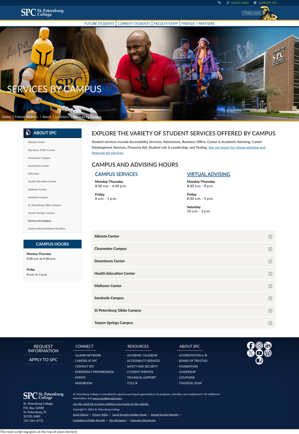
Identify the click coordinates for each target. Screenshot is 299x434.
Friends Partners (26, 117)
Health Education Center (42, 181)
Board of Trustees (193, 360)
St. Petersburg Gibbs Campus (44, 205)
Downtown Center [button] (109, 261)
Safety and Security (142, 366)
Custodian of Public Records (89, 420)
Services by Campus (39, 220)
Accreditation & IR (193, 355)
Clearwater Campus (39, 158)
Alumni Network (88, 355)
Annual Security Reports (165, 414)
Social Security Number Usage (129, 414)
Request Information (43, 348)
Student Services (140, 372)
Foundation (188, 366)
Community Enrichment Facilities (46, 228)
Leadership (187, 372)
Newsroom (83, 383)
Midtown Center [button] (108, 285)
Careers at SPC (86, 360)
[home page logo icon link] (44, 13)
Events (80, 377)
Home (6, 117)
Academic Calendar (142, 355)
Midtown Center (37, 189)
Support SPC (265, 3)
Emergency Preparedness (94, 372)
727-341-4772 (33, 420)
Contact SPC (84, 366)
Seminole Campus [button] (109, 298)
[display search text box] (219, 2)
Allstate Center (36, 142)
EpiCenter (33, 173)
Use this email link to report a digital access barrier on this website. (111, 404)
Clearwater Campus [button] (110, 248)
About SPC (40, 132)
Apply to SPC (43, 359)
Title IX (132, 383)
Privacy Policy (100, 414)
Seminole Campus (38, 197)
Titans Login (252, 13)
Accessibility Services (143, 360)
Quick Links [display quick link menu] (237, 2)
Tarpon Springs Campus (41, 213)
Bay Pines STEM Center (41, 150)
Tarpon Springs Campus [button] (113, 322)
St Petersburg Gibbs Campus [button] (117, 310)
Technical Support (141, 377)
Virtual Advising (208, 174)
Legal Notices (80, 414)
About (46, 117)
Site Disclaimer (117, 420)
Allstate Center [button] (106, 236)
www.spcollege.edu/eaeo (107, 398)
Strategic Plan (190, 383)
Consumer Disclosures (143, 420)
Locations (62, 117)
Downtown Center (38, 165)
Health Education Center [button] (114, 273)
